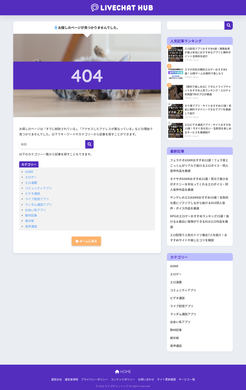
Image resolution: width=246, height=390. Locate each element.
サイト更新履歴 (166, 379)
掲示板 (29, 220)
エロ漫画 (31, 182)
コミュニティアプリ (38, 188)
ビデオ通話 (32, 193)
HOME (123, 371)
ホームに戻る (86, 241)
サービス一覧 (187, 379)
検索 (228, 25)
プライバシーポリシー (94, 379)
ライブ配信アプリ (37, 199)
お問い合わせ (146, 379)
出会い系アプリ (35, 210)
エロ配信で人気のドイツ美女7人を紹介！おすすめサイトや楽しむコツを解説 (198, 237)
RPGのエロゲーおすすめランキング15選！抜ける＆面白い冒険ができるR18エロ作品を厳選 (199, 221)
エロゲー (31, 177)
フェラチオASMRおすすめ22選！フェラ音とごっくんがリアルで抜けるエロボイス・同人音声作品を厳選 (199, 165)
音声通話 (31, 226)
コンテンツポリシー (123, 379)
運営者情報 (71, 379)
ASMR (29, 171)
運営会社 (56, 379)
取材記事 (31, 215)
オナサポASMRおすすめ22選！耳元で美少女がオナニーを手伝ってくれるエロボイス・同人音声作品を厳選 (199, 184)
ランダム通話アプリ (38, 204)
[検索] (89, 144)
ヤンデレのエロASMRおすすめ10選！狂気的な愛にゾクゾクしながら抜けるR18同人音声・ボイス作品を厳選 (199, 202)
